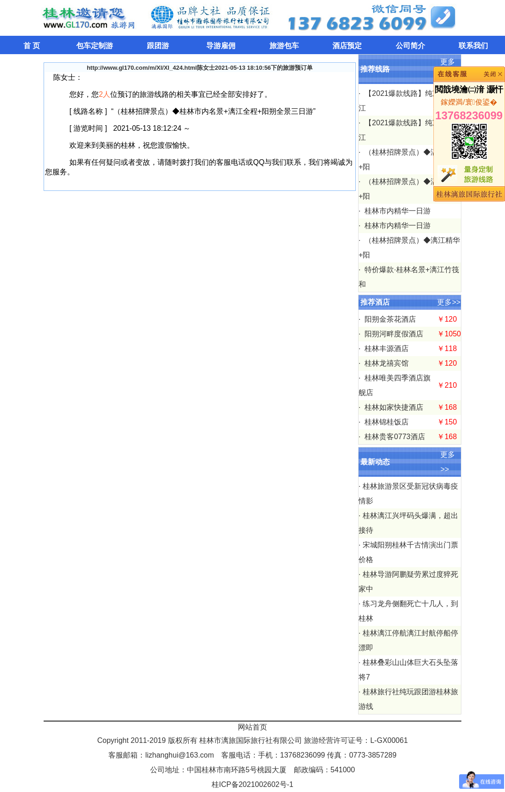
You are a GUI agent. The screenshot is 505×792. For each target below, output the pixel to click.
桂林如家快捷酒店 (393, 407)
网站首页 (252, 727)
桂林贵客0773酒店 (394, 437)
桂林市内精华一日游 (397, 211)
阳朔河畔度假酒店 (393, 334)
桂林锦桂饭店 (386, 422)
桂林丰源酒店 (386, 348)
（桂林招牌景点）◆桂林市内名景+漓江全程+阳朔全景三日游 (213, 111)
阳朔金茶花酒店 (389, 319)
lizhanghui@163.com (179, 755)
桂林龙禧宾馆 (386, 363)
